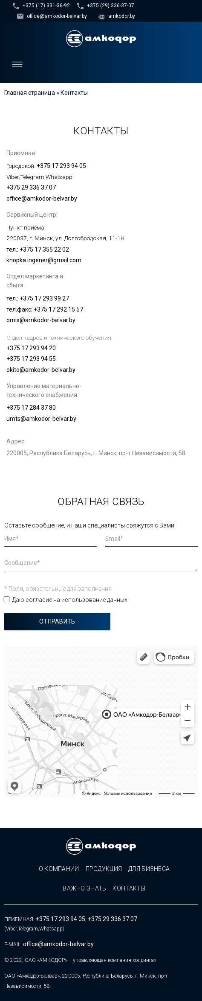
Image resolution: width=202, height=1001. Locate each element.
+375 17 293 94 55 (31, 358)
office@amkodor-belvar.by (57, 16)
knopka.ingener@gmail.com (43, 260)
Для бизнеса (149, 868)
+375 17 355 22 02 (44, 249)
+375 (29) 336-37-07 (110, 6)
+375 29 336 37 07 (31, 187)
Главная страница (29, 92)
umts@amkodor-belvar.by (41, 418)
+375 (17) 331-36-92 (46, 6)
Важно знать (84, 888)
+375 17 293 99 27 (44, 298)
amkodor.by (121, 16)
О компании (59, 868)
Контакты (129, 888)
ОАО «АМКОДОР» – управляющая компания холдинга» (90, 960)
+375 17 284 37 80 (31, 407)
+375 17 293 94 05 (61, 165)
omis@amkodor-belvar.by (40, 320)
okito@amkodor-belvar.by (40, 369)
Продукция (104, 868)
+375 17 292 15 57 (58, 309)
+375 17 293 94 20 (31, 348)
